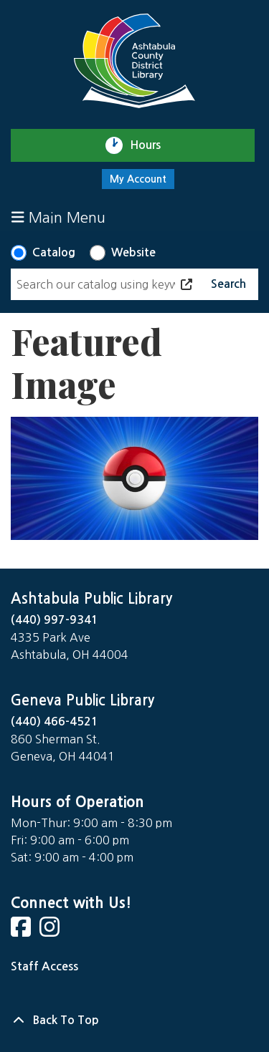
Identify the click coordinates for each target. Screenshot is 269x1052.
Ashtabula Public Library (91, 599)
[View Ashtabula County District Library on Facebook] (22, 931)
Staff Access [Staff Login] (44, 966)
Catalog (53, 252)
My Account (138, 179)
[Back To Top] (134, 1020)
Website (133, 252)
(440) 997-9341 (54, 619)
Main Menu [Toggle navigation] (58, 217)
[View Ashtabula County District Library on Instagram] (50, 931)
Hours (151, 145)
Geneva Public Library (82, 700)
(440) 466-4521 (54, 721)
